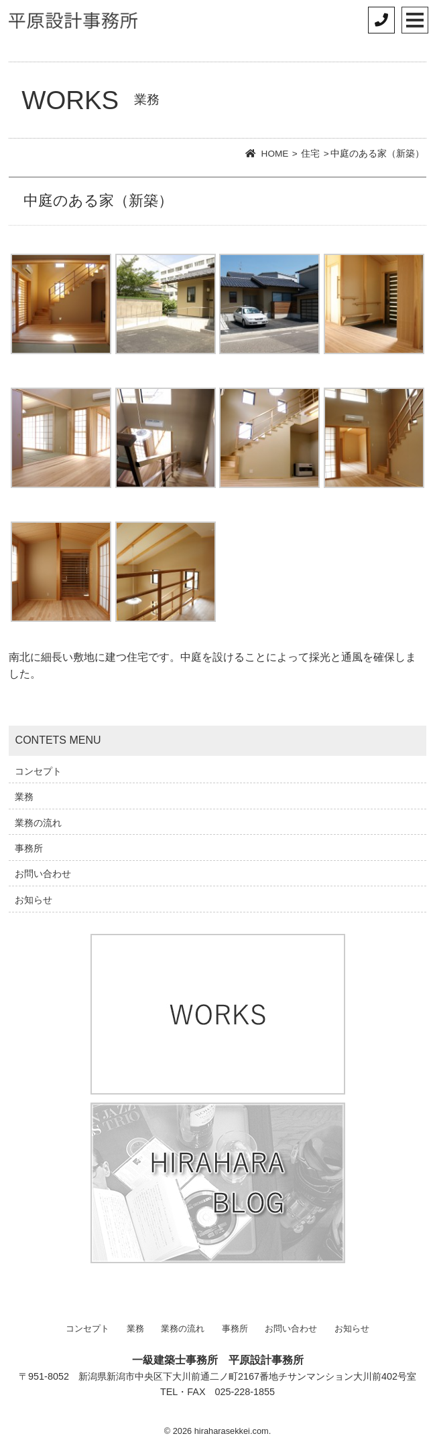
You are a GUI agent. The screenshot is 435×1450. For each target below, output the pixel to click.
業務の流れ (38, 822)
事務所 (29, 848)
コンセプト (38, 771)
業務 (24, 796)
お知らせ (33, 899)
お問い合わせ (43, 873)
